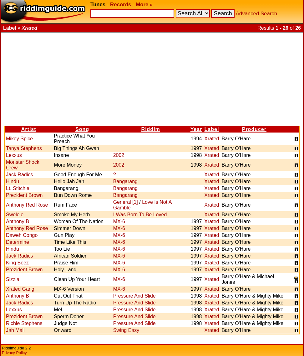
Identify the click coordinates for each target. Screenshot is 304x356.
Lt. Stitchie (17, 188)
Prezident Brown (24, 195)
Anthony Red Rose (27, 205)
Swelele (14, 214)
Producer (254, 129)
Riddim (150, 129)
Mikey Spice (19, 138)
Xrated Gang (20, 289)
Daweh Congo (22, 235)
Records (120, 5)
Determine (17, 242)
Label (212, 129)
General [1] (125, 202)
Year (196, 129)
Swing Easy (126, 330)
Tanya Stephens (24, 148)
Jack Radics (19, 174)
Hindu (12, 181)
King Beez (17, 262)
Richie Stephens (24, 323)
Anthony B (17, 221)
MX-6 (119, 221)
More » (144, 5)
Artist (28, 129)
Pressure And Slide (134, 295)
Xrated (211, 138)
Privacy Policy (14, 352)
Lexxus (14, 155)
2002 (118, 155)
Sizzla (12, 279)
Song (82, 129)
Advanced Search (256, 14)
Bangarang (125, 181)
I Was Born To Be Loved (140, 214)
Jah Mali (15, 330)
